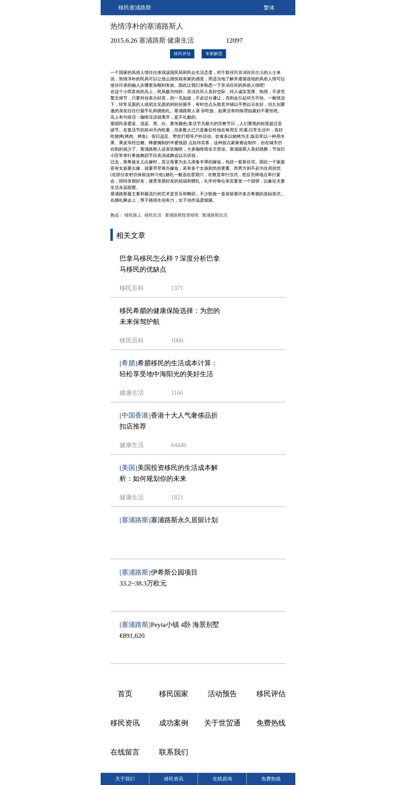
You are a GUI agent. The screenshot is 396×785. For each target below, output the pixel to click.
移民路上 (132, 215)
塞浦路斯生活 (251, 72)
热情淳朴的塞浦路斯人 (146, 26)
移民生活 (153, 215)
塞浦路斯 (152, 40)
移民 (234, 72)
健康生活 (180, 40)
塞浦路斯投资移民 (182, 215)
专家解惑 (213, 53)
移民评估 (182, 53)
